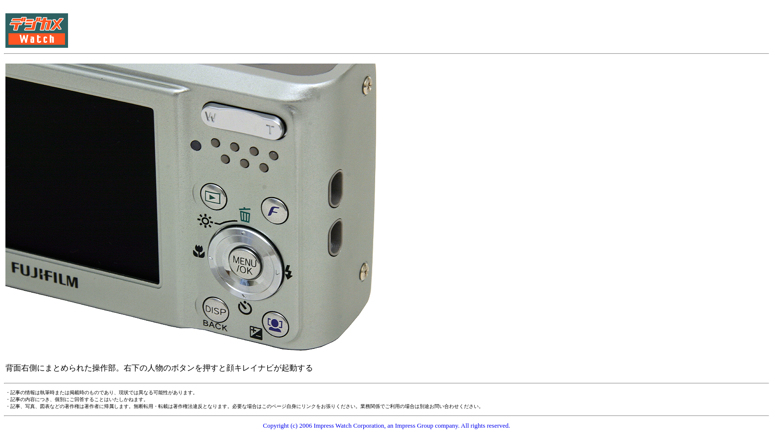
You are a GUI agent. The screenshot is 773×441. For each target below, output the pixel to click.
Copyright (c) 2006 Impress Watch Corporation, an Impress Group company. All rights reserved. (386, 425)
